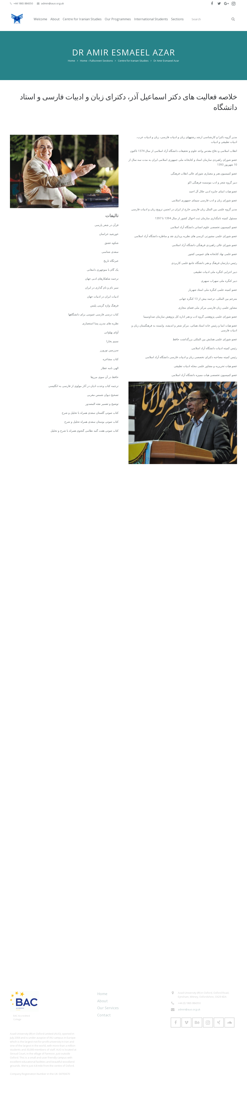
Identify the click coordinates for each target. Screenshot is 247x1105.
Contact (104, 1015)
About (102, 1000)
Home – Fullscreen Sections (96, 60)
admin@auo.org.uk (52, 3)
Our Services (108, 1007)
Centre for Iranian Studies (133, 60)
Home (71, 60)
